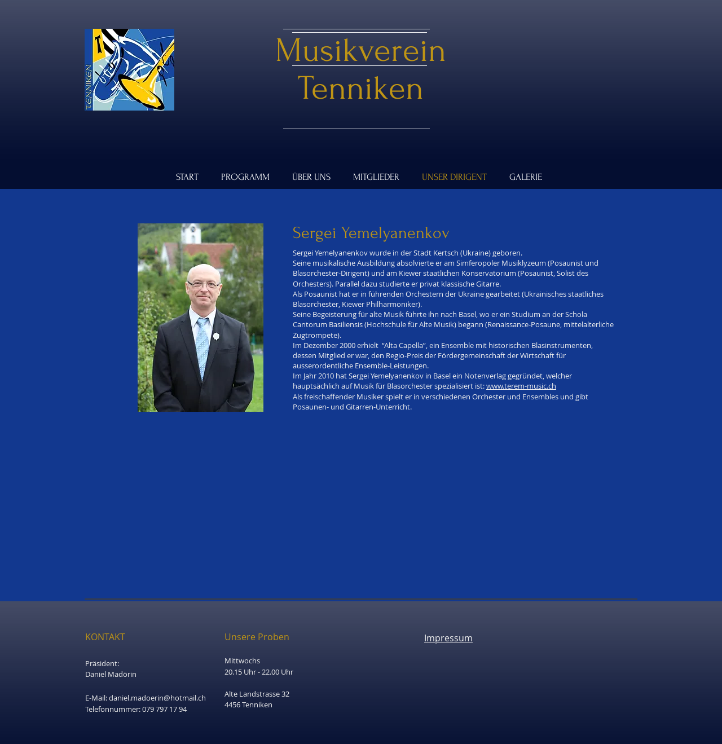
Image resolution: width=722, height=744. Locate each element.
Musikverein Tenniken (360, 69)
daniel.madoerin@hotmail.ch (157, 698)
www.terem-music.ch (521, 386)
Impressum (448, 638)
